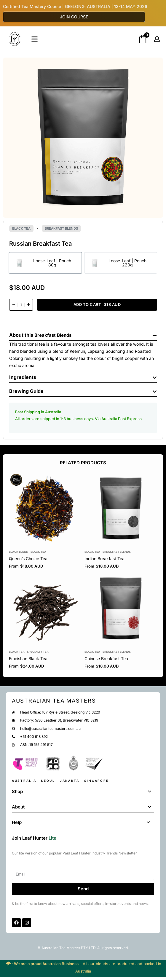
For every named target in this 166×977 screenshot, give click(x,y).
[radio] (45, 262)
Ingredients (22, 377)
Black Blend (18, 551)
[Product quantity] (21, 305)
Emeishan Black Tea (28, 658)
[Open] (34, 39)
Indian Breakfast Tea (104, 558)
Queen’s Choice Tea (28, 558)
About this (21, 335)
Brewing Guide (26, 391)
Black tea (21, 228)
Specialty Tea (38, 651)
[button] (83, 334)
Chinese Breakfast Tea (106, 658)
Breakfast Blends (61, 228)
